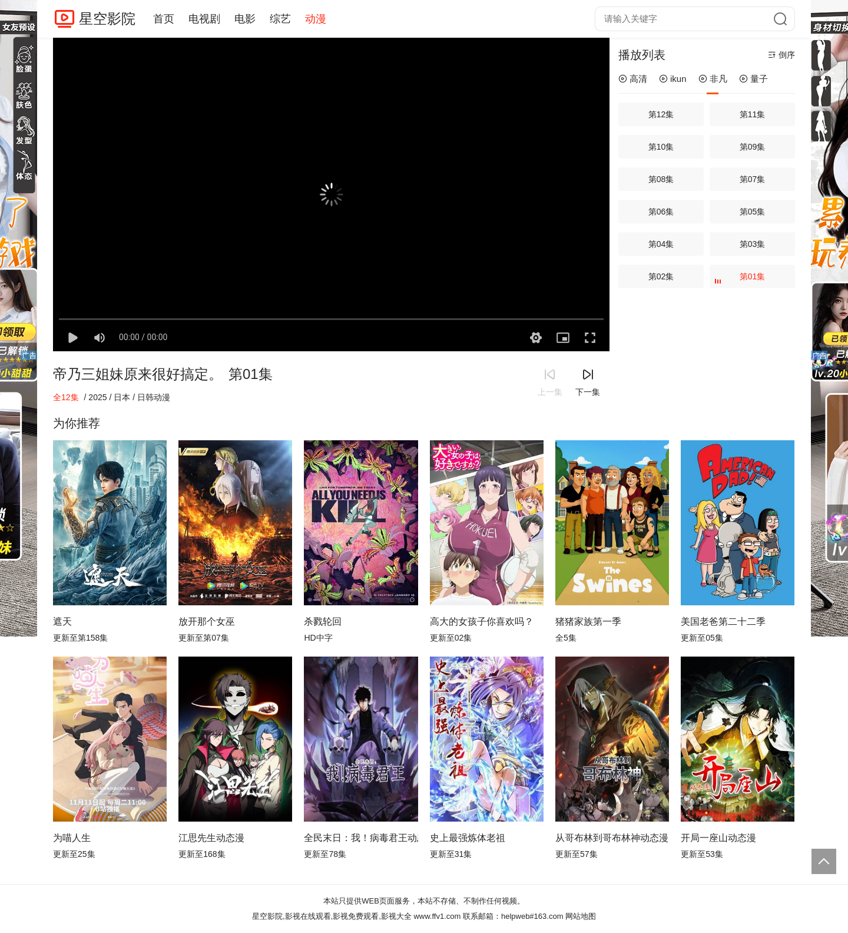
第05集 (753, 211)
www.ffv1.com (437, 916)
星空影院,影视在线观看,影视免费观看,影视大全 (332, 916)
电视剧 (204, 19)
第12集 (661, 114)
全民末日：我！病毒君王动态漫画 (361, 838)
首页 (163, 19)
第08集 (661, 179)
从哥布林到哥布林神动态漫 (611, 838)
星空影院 (107, 19)
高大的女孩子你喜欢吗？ (482, 621)
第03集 (753, 244)
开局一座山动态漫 (718, 838)
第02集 (661, 276)
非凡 (712, 79)
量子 (753, 79)
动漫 (315, 19)
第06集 (661, 211)
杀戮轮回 (323, 621)
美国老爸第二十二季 (723, 621)
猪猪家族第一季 (588, 621)
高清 (632, 79)
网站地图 (580, 916)
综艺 (280, 19)
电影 (245, 19)
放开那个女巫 (206, 621)
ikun (673, 79)
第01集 (741, 280)
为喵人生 (72, 838)
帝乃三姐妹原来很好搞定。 (138, 374)
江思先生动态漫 (211, 838)
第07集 (753, 179)
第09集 (753, 146)
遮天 (62, 621)
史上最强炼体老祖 (467, 838)
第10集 (661, 146)
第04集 (661, 244)
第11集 (753, 114)
